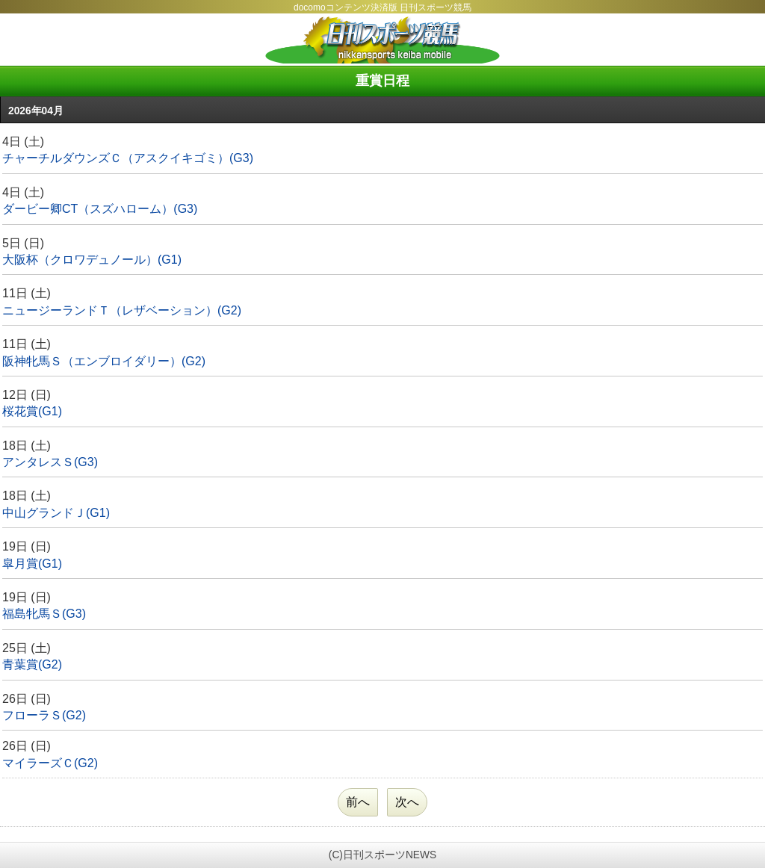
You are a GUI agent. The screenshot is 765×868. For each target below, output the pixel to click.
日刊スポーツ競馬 (382, 39)
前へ (358, 802)
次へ (407, 802)
